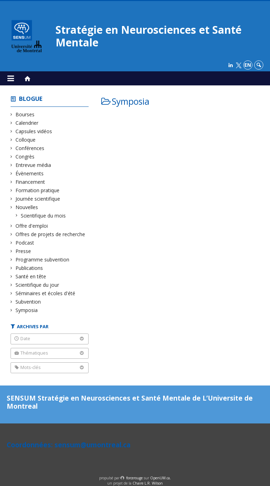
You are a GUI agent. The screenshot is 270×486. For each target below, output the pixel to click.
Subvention (28, 301)
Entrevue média (33, 165)
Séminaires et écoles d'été (45, 293)
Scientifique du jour (37, 284)
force (134, 477)
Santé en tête (31, 276)
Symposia (27, 310)
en (247, 64)
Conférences (30, 148)
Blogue (31, 99)
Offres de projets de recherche (50, 234)
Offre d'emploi (32, 225)
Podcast (25, 242)
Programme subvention (42, 259)
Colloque (26, 139)
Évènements (30, 173)
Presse (23, 251)
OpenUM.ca (160, 477)
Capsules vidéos (34, 131)
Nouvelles (27, 207)
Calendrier (27, 122)
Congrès (25, 156)
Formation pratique (37, 190)
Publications (29, 268)
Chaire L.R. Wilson (148, 483)
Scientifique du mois (43, 215)
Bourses (25, 114)
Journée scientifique (38, 198)
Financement (30, 182)
